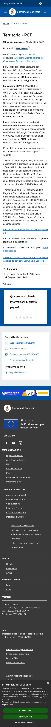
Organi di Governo (14, 455)
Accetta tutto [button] (25, 710)
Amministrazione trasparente (19, 675)
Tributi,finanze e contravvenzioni (26, 534)
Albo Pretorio (12, 680)
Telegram (10, 277)
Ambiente (15, 538)
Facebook (9, 274)
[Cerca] (45, 12)
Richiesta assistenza (15, 662)
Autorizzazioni (17, 547)
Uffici (8, 464)
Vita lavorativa (13, 503)
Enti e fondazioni (14, 468)
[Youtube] (13, 443)
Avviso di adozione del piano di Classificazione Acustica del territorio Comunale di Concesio (25, 259)
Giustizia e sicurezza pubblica (24, 530)
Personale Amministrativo (18, 477)
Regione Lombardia (13, 3)
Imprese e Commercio (16, 508)
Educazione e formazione (22, 525)
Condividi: (10, 269)
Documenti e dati (14, 481)
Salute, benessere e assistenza (25, 543)
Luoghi (9, 585)
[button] (25, 722)
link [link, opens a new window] (11, 705)
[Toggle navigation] (5, 11)
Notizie (9, 564)
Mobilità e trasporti (15, 516)
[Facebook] (6, 443)
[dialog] (25, 703)
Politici (9, 473)
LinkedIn (22, 277)
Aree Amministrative (16, 459)
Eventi (9, 589)
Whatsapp (33, 274)
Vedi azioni (9, 284)
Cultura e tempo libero (16, 499)
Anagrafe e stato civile (16, 495)
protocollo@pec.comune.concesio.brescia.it (22, 633)
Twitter (21, 274)
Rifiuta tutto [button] (25, 717)
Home (6, 23)
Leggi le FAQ (12, 658)
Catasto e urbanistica (16, 512)
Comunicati (11, 568)
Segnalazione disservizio (17, 653)
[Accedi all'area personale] (40, 3)
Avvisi (9, 572)
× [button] (48, 683)
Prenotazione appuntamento (19, 649)
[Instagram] (20, 443)
